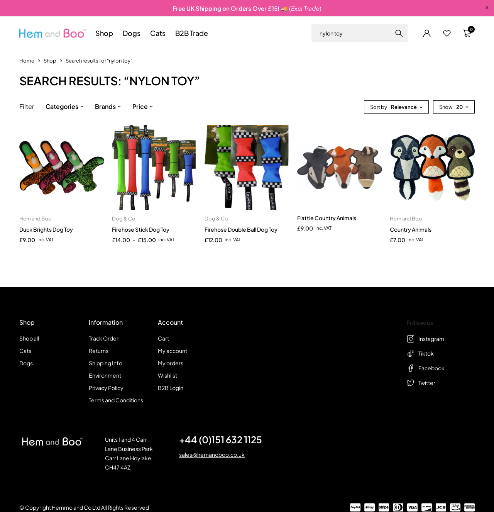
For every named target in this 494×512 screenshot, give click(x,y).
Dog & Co (123, 218)
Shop (50, 61)
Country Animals (410, 229)
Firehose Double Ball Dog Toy (241, 229)
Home (26, 61)
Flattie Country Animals (326, 217)
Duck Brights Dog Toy (46, 229)
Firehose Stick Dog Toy (140, 229)
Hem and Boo (35, 218)
